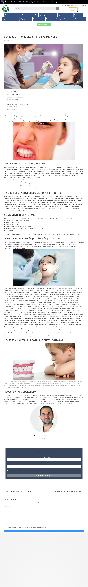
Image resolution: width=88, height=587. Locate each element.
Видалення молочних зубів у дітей (44, 558)
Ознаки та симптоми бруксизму (16, 94)
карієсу (28, 220)
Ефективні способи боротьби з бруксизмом (19, 101)
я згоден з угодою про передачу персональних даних (23, 471)
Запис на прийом (11, 109)
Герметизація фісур (71, 558)
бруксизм (30, 119)
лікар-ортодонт (44, 438)
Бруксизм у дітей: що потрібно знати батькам (19, 104)
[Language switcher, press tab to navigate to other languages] (69, 2)
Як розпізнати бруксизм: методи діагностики (19, 96)
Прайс (57, 2)
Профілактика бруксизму (14, 106)
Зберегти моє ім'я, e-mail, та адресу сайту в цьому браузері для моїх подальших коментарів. (26, 527)
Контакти (62, 1)
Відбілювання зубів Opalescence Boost (16, 558)
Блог (53, 1)
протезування (15, 210)
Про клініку (80, 2)
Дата (8, 457)
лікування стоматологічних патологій (30, 324)
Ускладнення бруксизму (14, 99)
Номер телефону (11, 464)
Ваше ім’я (47, 457)
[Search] (57, 8)
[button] (44, 24)
